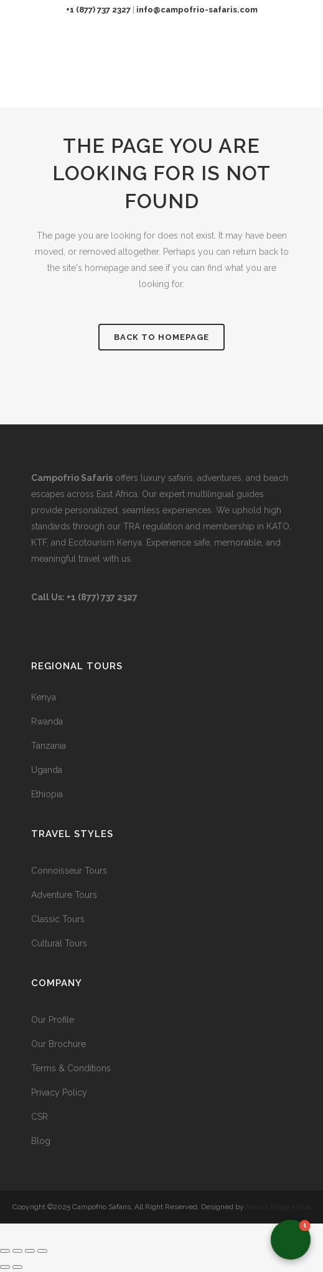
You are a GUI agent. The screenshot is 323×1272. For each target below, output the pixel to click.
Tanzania (48, 746)
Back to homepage (161, 337)
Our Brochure (58, 1044)
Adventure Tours (64, 895)
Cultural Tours (59, 943)
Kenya (43, 697)
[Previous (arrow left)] (5, 1267)
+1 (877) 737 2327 (98, 9)
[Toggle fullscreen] (17, 1251)
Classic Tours (58, 919)
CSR (39, 1117)
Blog (40, 1141)
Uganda (46, 770)
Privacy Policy (59, 1092)
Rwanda (47, 721)
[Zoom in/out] (5, 1251)
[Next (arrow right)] (17, 1267)
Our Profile (52, 1020)
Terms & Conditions (71, 1068)
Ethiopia (47, 794)
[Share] (30, 1251)
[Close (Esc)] (42, 1251)
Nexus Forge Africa (277, 1206)
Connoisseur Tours (69, 871)
